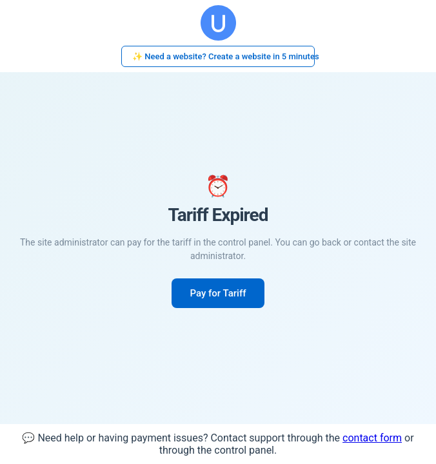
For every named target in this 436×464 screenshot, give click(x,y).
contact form (372, 438)
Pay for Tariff (218, 293)
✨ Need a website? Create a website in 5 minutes (223, 56)
